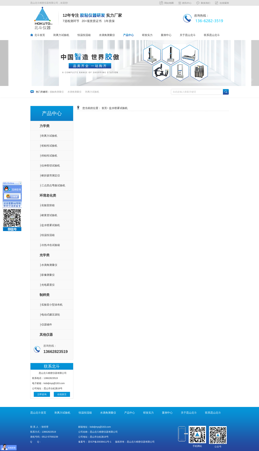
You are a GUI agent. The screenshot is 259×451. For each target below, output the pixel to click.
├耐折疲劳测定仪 (50, 175)
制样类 (44, 295)
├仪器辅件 (46, 324)
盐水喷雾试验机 (118, 108)
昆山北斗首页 (38, 412)
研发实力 (147, 35)
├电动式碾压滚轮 (50, 314)
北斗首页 (39, 35)
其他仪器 (46, 334)
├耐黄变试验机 (48, 215)
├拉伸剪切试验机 (50, 165)
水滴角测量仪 (107, 35)
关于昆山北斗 (188, 35)
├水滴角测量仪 (48, 265)
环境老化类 (48, 195)
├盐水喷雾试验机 (50, 225)
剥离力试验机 (61, 35)
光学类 (44, 255)
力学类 (44, 126)
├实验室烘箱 (47, 205)
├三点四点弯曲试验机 (52, 185)
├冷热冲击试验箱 (50, 245)
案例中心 (166, 35)
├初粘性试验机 (48, 145)
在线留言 (62, 394)
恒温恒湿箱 (84, 35)
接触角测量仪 (57, 91)
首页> (105, 108)
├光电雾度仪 (47, 284)
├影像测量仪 (47, 274)
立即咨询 (42, 394)
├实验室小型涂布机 (51, 304)
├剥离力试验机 (48, 135)
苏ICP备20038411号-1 (99, 441)
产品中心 (128, 35)
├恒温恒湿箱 (47, 235)
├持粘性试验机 (48, 155)
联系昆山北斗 (212, 35)
